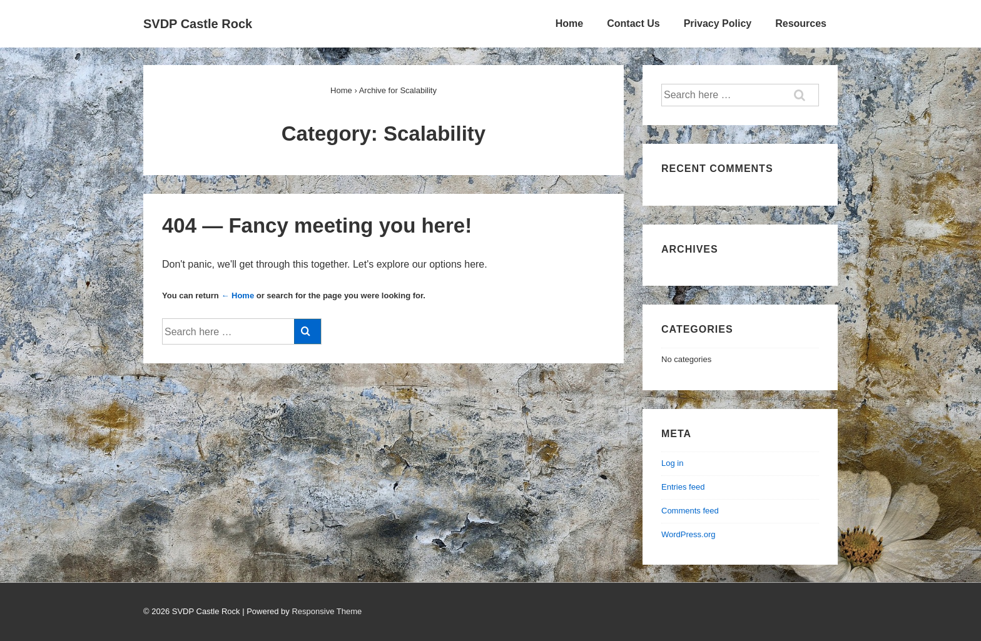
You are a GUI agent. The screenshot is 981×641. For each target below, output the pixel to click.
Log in (672, 463)
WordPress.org (688, 534)
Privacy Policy (718, 23)
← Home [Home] (237, 295)
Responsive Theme (327, 611)
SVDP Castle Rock (197, 24)
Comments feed (690, 510)
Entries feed (682, 487)
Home (569, 23)
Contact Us (633, 23)
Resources (800, 23)
